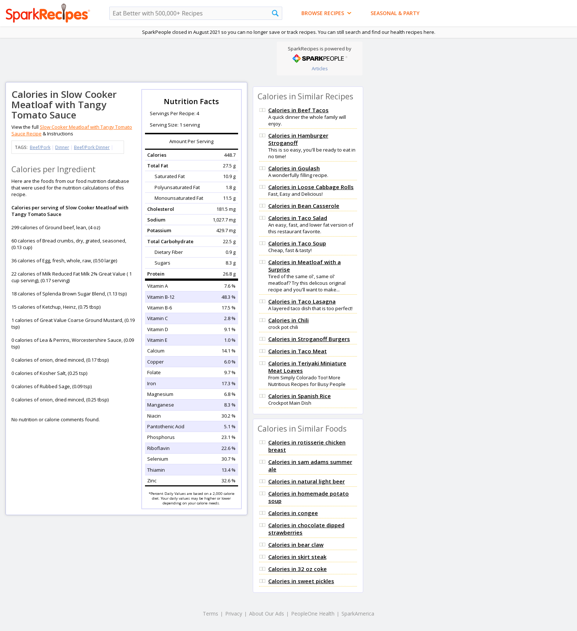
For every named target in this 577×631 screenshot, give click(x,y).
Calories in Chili (288, 320)
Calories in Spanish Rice (299, 396)
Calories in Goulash (294, 168)
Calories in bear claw (295, 544)
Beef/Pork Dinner (92, 147)
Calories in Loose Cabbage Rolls (311, 187)
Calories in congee (293, 513)
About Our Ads (266, 613)
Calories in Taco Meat (297, 351)
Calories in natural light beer (306, 481)
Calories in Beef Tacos (298, 110)
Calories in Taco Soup (297, 243)
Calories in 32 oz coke (297, 568)
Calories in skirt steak (297, 556)
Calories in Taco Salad (297, 217)
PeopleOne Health (312, 613)
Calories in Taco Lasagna (302, 301)
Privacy (233, 613)
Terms (210, 613)
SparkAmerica (357, 613)
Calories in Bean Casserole (303, 205)
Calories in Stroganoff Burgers (309, 339)
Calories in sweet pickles (301, 581)
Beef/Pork (40, 147)
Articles (320, 68)
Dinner (62, 147)
